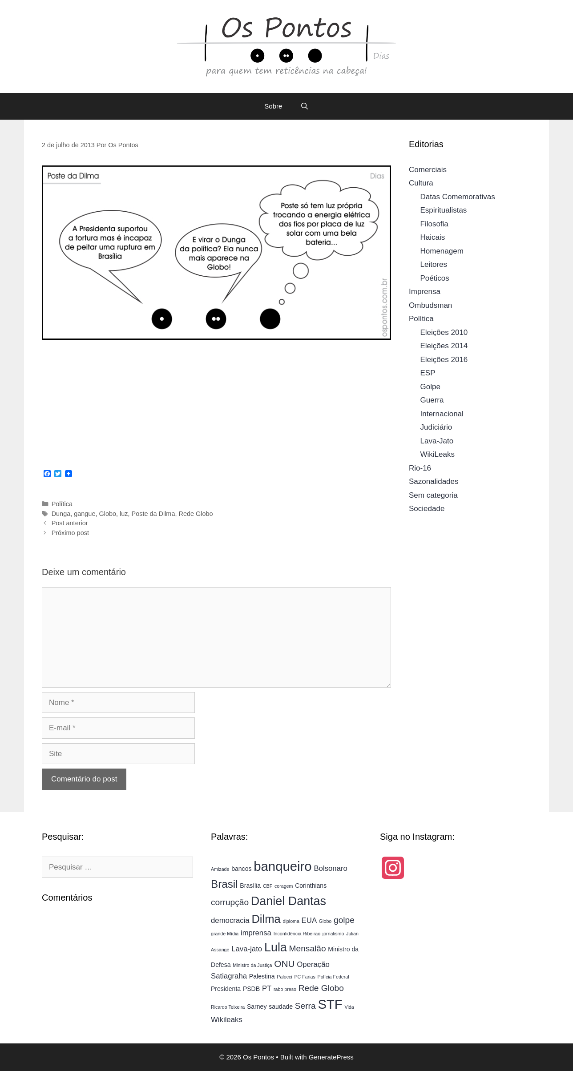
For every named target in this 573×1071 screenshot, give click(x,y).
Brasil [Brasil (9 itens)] (224, 884)
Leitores (433, 264)
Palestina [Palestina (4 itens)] (262, 976)
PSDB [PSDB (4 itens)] (251, 988)
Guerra (432, 400)
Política (62, 503)
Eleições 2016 (444, 359)
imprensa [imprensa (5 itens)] (256, 933)
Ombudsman (430, 305)
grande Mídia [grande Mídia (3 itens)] (224, 933)
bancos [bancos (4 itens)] (241, 868)
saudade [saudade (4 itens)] (281, 1006)
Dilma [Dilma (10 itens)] (265, 919)
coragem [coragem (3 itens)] (283, 886)
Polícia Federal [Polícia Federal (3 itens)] (333, 976)
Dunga (61, 513)
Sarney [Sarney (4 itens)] (257, 1006)
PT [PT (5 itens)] (266, 988)
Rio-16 (420, 468)
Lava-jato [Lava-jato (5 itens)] (246, 949)
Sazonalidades (434, 481)
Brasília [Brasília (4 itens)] (250, 885)
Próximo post (70, 532)
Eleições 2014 (444, 346)
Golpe (430, 386)
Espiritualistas (443, 210)
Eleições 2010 (444, 332)
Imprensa (424, 291)
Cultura (421, 183)
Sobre (273, 106)
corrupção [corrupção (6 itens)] (230, 902)
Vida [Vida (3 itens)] (349, 1007)
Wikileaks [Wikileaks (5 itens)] (226, 1019)
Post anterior (70, 523)
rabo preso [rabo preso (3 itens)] (285, 989)
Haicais (432, 237)
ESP (428, 373)
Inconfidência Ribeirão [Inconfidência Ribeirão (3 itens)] (297, 933)
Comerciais (428, 169)
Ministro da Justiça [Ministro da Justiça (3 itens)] (252, 965)
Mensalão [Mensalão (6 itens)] (307, 948)
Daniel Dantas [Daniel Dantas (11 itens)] (288, 901)
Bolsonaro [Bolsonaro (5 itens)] (330, 868)
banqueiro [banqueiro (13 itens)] (282, 866)
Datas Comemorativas (457, 197)
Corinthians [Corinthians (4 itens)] (311, 885)
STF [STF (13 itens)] (330, 1004)
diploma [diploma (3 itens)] (291, 921)
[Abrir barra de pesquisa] (304, 106)
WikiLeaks (437, 454)
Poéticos (434, 278)
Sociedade (426, 508)
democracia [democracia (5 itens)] (230, 920)
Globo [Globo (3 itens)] (325, 921)
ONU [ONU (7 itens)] (284, 963)
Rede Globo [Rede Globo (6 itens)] (321, 988)
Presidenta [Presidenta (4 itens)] (226, 988)
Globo (107, 513)
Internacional (442, 414)
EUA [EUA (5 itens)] (309, 920)
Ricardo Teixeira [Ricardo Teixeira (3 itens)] (228, 1007)
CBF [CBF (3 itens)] (267, 886)
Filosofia (434, 224)
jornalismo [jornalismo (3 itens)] (333, 933)
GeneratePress (331, 1057)
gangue (84, 513)
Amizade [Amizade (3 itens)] (220, 869)
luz (124, 513)
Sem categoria (433, 495)
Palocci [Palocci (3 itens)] (284, 976)
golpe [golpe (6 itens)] (344, 920)
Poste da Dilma (153, 513)
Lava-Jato (437, 441)
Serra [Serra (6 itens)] (305, 1006)
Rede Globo (195, 513)
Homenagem (442, 251)
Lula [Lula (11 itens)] (275, 947)
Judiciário (436, 427)
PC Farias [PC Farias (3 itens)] (304, 976)
